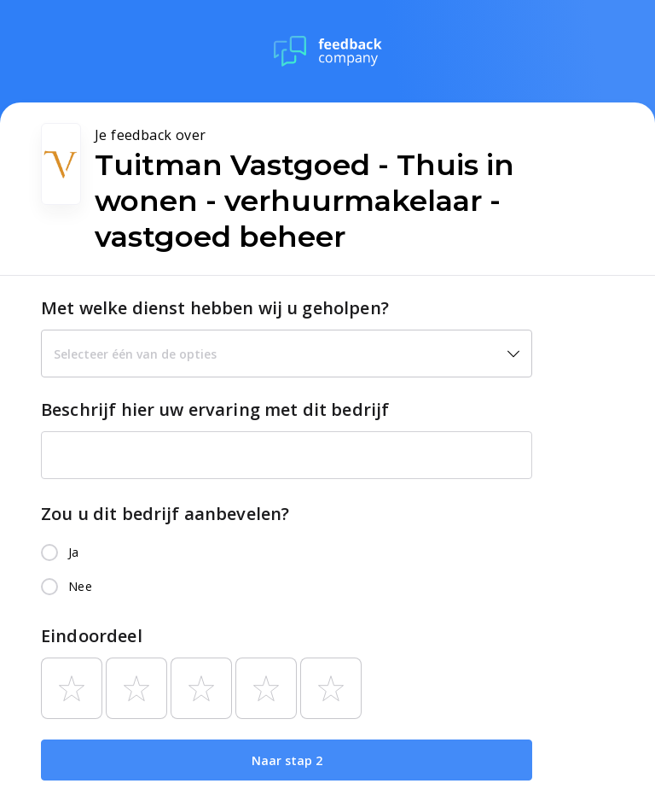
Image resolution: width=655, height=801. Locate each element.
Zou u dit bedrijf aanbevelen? (165, 513)
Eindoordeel (91, 635)
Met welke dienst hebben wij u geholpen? (215, 307)
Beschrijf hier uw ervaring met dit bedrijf (215, 409)
